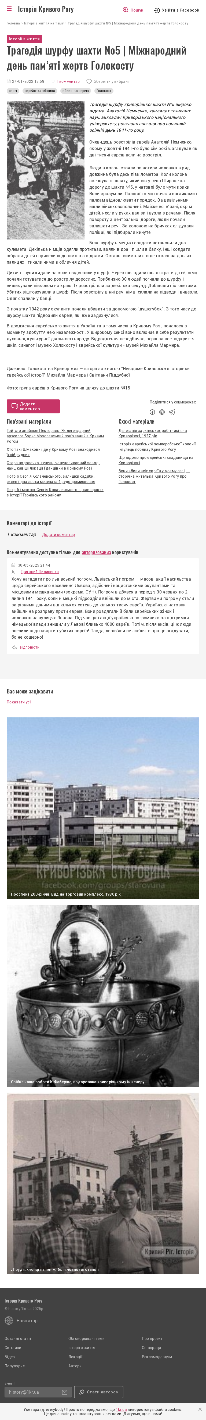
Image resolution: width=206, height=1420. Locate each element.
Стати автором (103, 1392)
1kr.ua (121, 1409)
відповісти (29, 647)
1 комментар (68, 81)
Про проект (152, 1338)
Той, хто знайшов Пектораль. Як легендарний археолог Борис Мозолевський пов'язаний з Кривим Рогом (55, 435)
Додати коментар (58, 534)
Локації (75, 1357)
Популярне (15, 1366)
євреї (13, 91)
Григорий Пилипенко (40, 572)
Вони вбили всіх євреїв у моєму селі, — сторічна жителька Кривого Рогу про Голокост (154, 476)
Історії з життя (81, 1348)
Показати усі (19, 702)
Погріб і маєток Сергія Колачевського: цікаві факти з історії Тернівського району (55, 492)
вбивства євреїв (75, 91)
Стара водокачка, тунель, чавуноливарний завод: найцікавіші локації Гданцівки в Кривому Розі (53, 465)
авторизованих (96, 552)
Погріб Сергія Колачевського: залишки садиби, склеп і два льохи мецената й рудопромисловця (51, 479)
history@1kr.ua (24, 1392)
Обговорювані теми (86, 1338)
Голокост (104, 91)
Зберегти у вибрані (111, 81)
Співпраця (151, 1348)
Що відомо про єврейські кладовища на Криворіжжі (156, 460)
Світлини (13, 1348)
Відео (10, 1357)
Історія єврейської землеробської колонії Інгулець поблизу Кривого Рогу (157, 447)
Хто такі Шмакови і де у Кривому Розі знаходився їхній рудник (53, 452)
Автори (75, 1366)
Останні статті (18, 1338)
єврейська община (40, 91)
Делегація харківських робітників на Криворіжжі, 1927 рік (153, 433)
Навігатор (27, 1320)
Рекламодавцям (157, 1357)
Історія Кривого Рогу (46, 9)
